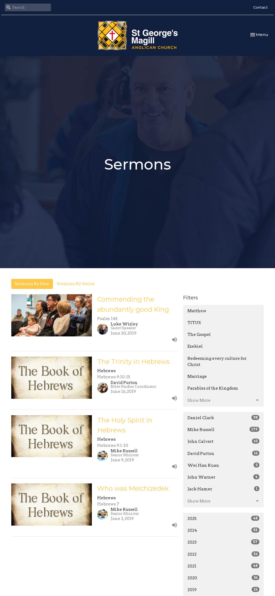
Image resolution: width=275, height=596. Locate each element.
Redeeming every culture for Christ (217, 361)
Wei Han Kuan (223, 465)
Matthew (196, 310)
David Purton (223, 453)
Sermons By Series (76, 283)
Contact (260, 7)
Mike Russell (223, 429)
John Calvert (223, 441)
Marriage (197, 376)
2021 (223, 566)
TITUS (194, 322)
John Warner (223, 477)
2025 (223, 518)
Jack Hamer (223, 488)
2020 (223, 577)
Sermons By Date (32, 283)
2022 (223, 554)
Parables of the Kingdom (212, 388)
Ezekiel (195, 346)
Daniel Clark (223, 417)
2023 (223, 542)
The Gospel (199, 334)
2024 (223, 530)
